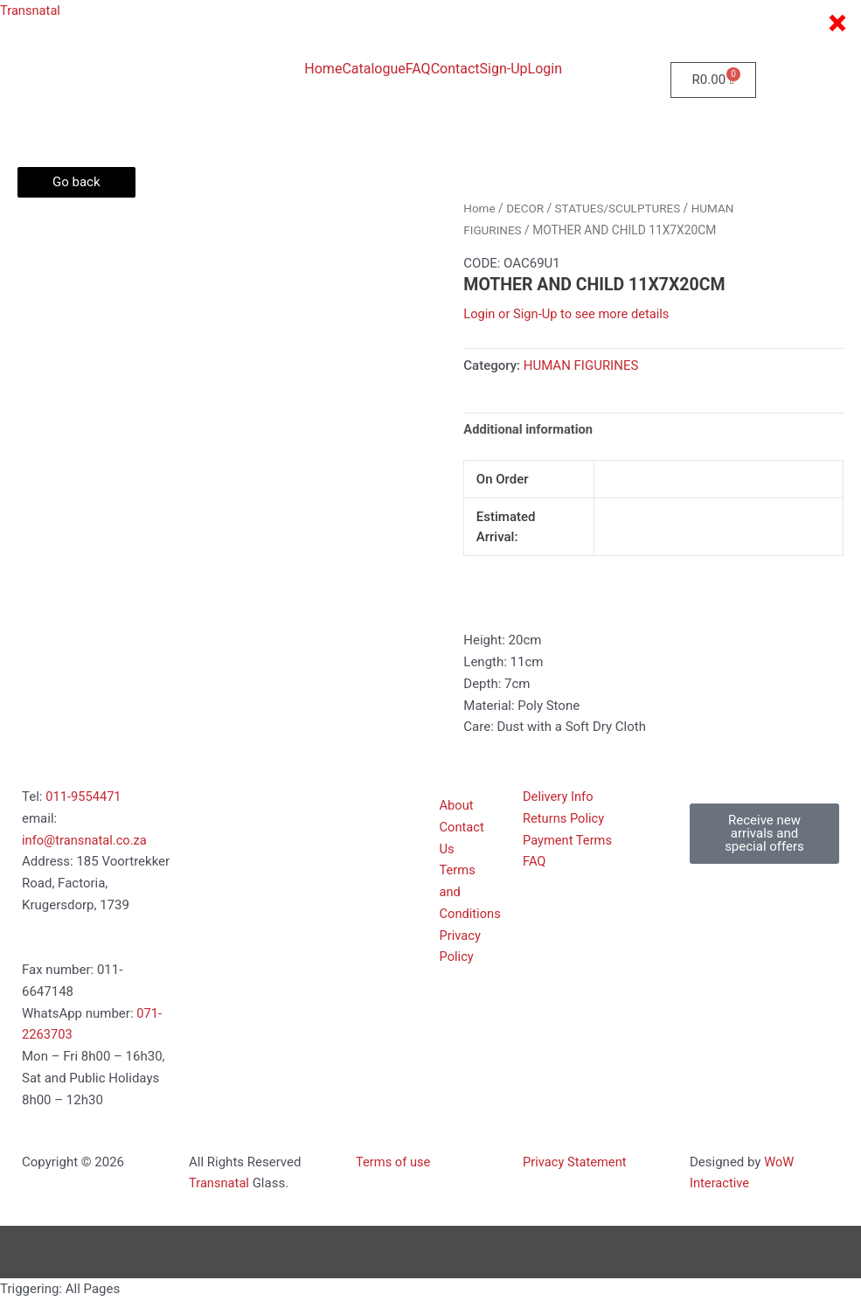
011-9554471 (83, 797)
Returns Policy (564, 819)
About (457, 806)
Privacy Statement (575, 1163)
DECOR (526, 208)
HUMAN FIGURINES (581, 365)
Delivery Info (558, 797)
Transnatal (31, 10)
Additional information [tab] (529, 429)
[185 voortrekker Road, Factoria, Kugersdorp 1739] (263, 861)
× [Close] (837, 23)
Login (545, 69)
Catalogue (373, 69)
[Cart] (713, 80)
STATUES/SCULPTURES (620, 208)
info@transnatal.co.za (85, 841)
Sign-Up (504, 69)
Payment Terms (568, 841)
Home (323, 69)
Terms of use (394, 1163)
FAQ (418, 69)
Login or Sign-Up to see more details (568, 314)
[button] (764, 834)
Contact (455, 69)
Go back (76, 182)
